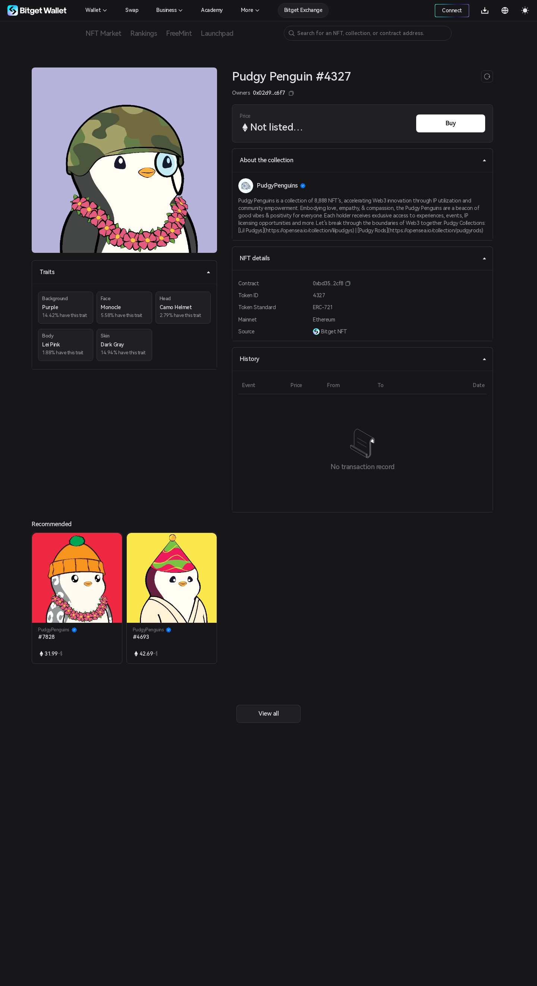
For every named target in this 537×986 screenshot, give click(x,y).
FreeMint (179, 33)
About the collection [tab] (363, 160)
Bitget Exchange (303, 10)
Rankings (143, 33)
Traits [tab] (125, 272)
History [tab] (363, 358)
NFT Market (103, 33)
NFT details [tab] (363, 258)
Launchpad (217, 33)
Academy (212, 10)
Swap (131, 10)
